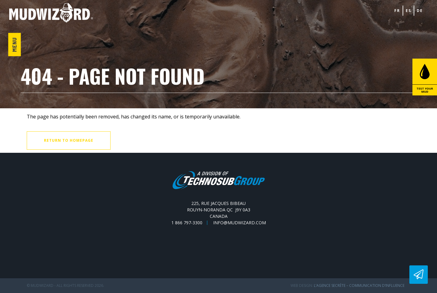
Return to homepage (68, 140)
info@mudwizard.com (239, 223)
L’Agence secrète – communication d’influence (359, 285)
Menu (14, 44)
